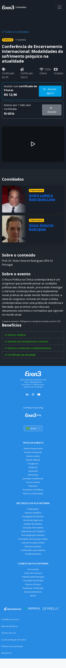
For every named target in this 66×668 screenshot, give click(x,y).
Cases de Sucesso (33, 573)
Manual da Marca (9, 626)
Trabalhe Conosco (10, 619)
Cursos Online (33, 482)
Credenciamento (33, 553)
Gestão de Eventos (33, 523)
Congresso (33, 463)
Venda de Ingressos (33, 520)
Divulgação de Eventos (33, 516)
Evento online (33, 456)
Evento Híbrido (33, 459)
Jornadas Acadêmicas (33, 478)
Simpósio (33, 467)
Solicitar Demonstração (33, 576)
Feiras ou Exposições (33, 493)
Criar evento (33, 569)
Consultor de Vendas (33, 580)
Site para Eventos (33, 546)
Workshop (33, 474)
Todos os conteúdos (15, 32)
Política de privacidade (12, 646)
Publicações (33, 508)
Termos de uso (8, 632)
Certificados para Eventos (33, 550)
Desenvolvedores (33, 591)
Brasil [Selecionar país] (33, 428)
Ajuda (33, 595)
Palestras (33, 485)
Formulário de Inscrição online (33, 538)
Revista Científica (33, 512)
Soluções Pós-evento (33, 527)
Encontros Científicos (33, 489)
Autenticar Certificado (33, 588)
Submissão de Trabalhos (33, 531)
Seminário (33, 471)
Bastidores (6, 652)
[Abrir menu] (59, 7)
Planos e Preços (33, 584)
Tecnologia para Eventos (33, 535)
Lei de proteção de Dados (13, 639)
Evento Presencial (33, 452)
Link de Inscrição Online (33, 542)
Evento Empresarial (33, 448)
